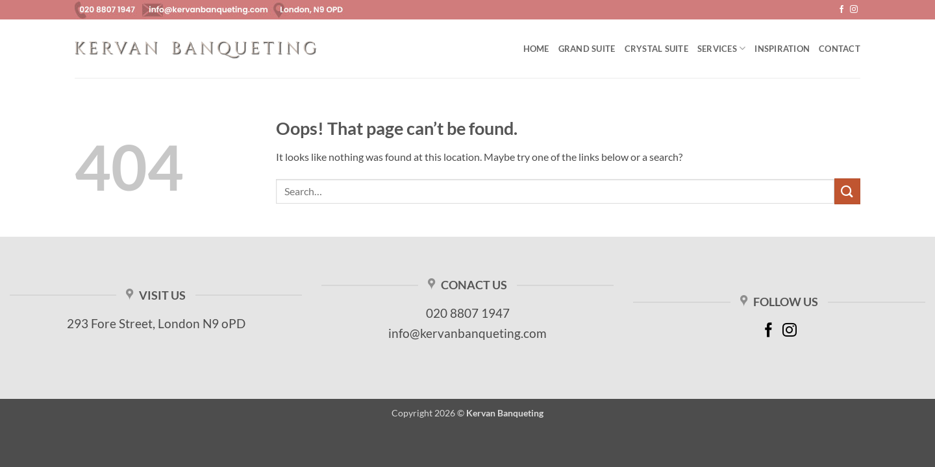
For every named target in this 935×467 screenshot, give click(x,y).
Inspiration (782, 48)
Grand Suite (587, 48)
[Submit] (847, 191)
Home (536, 48)
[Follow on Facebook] (841, 9)
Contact (839, 48)
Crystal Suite (656, 48)
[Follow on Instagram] (854, 9)
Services (721, 48)
